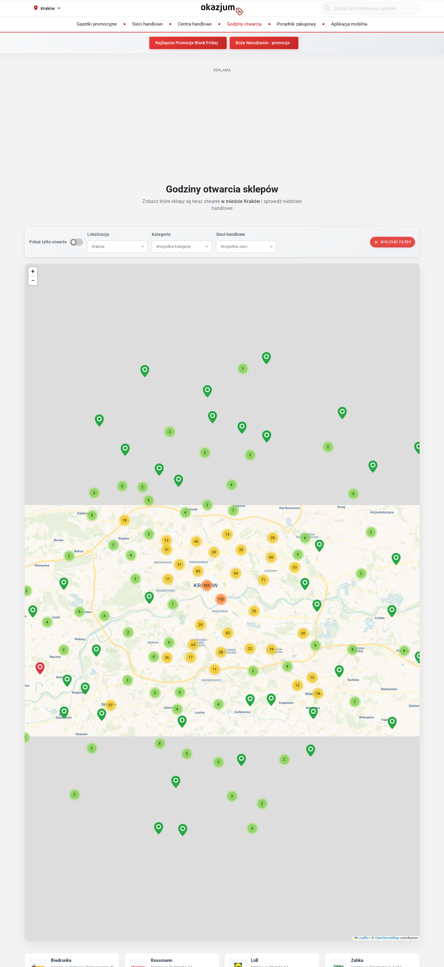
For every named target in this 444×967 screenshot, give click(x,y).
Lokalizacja (98, 234)
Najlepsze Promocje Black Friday (186, 42)
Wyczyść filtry (392, 242)
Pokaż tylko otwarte (48, 241)
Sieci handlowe (230, 234)
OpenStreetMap (387, 938)
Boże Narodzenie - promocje (263, 42)
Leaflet (361, 938)
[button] (254, 611)
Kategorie (161, 234)
